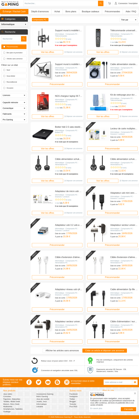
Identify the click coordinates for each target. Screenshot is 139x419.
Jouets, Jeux (41, 401)
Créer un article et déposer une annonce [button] (104, 350)
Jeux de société (42, 399)
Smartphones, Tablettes (13, 409)
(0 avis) (68, 39)
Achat (57, 11)
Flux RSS (73, 407)
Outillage (7, 412)
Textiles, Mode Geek (11, 401)
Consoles (7, 396)
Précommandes (112, 11)
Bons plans (71, 11)
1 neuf (57, 42)
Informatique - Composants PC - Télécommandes (66, 35)
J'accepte (128, 409)
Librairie (39, 407)
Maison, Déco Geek (11, 404)
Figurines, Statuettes (11, 399)
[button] (14, 19)
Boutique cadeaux (90, 11)
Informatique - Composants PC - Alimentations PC (122, 69)
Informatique (41, 404)
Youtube (73, 404)
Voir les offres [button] (47, 52)
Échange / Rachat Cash (14, 11)
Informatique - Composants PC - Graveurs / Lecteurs (122, 133)
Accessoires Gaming (44, 394)
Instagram (74, 396)
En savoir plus (96, 408)
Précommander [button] (57, 84)
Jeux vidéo (7, 394)
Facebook (74, 394)
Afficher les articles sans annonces (62, 350)
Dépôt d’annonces (40, 11)
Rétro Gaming (42, 396)
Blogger (73, 401)
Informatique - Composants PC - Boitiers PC (66, 131)
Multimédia (7, 407)
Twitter (72, 399)
